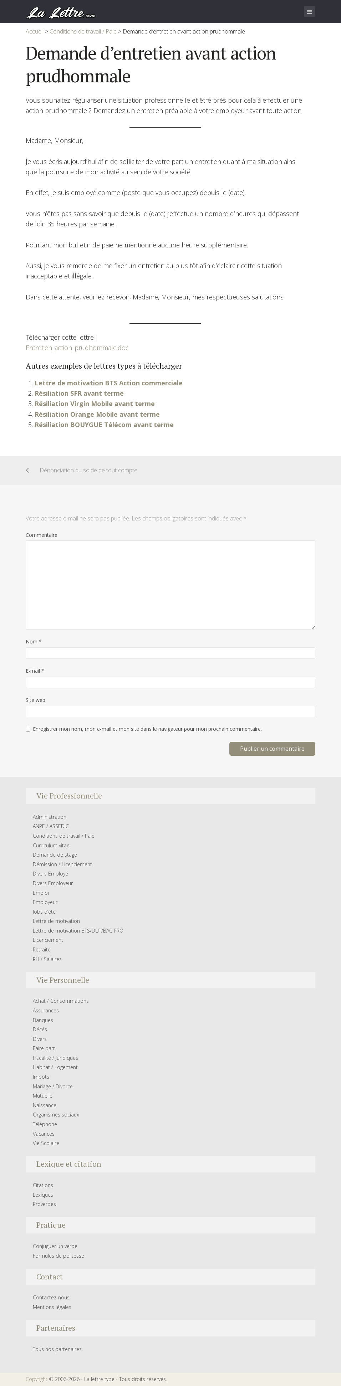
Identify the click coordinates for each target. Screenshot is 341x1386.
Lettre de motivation (56, 921)
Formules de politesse (58, 1255)
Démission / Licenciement (62, 864)
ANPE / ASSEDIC (51, 826)
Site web (35, 700)
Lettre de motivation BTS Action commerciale (109, 383)
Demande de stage (55, 854)
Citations (43, 1185)
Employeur (45, 902)
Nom (34, 641)
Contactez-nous (51, 1297)
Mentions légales (52, 1307)
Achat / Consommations (61, 1000)
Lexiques (43, 1194)
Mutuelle (42, 1095)
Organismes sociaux (56, 1114)
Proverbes (44, 1204)
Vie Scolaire (46, 1143)
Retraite (42, 949)
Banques (43, 1020)
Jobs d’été (44, 911)
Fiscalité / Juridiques (55, 1057)
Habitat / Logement (55, 1067)
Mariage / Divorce (53, 1086)
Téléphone (45, 1124)
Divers (40, 1039)
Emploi (41, 892)
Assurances (46, 1010)
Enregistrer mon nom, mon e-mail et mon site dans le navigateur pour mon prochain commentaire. (147, 728)
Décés (40, 1029)
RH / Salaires (47, 959)
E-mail (35, 670)
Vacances (44, 1133)
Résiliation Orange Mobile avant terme (97, 414)
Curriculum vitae (51, 845)
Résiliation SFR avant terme (79, 393)
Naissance (44, 1105)
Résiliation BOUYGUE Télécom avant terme (104, 424)
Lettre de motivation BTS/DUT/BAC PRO (78, 930)
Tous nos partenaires (57, 1349)
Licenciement (48, 939)
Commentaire (41, 535)
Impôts (41, 1076)
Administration (49, 816)
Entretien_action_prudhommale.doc (77, 347)
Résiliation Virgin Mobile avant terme (95, 403)
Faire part (44, 1048)
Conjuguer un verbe (55, 1246)
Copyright (36, 1379)
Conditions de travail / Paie (64, 835)
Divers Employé (50, 873)
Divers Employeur (53, 883)
